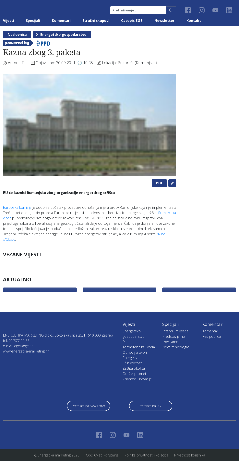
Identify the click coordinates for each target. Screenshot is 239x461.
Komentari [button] (61, 20)
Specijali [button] (33, 20)
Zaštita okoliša (134, 368)
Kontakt (193, 20)
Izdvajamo (170, 341)
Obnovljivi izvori (135, 352)
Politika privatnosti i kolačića (146, 455)
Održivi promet (134, 373)
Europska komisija (17, 207)
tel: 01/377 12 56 (16, 340)
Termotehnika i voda (139, 347)
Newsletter (164, 20)
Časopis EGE (131, 20)
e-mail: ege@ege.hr (18, 345)
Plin (125, 341)
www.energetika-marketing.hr (26, 351)
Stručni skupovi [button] (95, 20)
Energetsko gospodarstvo (63, 34)
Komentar (210, 331)
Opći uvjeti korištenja (102, 455)
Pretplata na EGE (150, 406)
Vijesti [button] (8, 20)
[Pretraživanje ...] (138, 10)
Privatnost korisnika (189, 455)
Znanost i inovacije (137, 379)
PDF (159, 183)
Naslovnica (17, 34)
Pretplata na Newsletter (88, 406)
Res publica (211, 336)
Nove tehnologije (175, 347)
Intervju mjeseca (175, 331)
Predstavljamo (173, 336)
